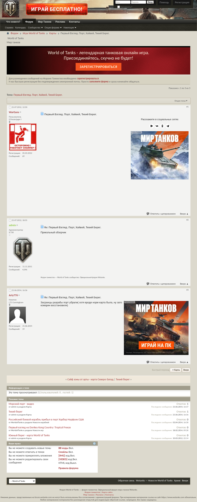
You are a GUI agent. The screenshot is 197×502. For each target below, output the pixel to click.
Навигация (68, 27)
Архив (177, 480)
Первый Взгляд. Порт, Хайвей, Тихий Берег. (38, 94)
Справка (9, 27)
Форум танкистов (92, 492)
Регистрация (182, 2)
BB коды (63, 448)
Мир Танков (44, 21)
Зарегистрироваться (98, 67)
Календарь (20, 27)
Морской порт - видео (21, 404)
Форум (29, 21)
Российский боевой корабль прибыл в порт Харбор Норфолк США (46, 419)
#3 (187, 290)
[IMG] (61, 455)
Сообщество (34, 27)
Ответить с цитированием (161, 213)
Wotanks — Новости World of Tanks (154, 480)
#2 (187, 220)
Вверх (184, 213)
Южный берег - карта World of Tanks (29, 435)
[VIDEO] (62, 459)
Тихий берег (123, 379)
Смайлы (63, 452)
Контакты (74, 21)
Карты (52, 33)
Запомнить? (124, 7)
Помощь (164, 2)
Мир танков (88, 495)
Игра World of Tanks (34, 33)
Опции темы (180, 101)
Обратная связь (126, 480)
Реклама (60, 21)
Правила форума (68, 468)
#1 (187, 107)
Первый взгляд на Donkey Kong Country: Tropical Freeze (40, 427)
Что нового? (13, 21)
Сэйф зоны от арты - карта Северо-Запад (90, 379)
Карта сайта (107, 492)
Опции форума (52, 27)
